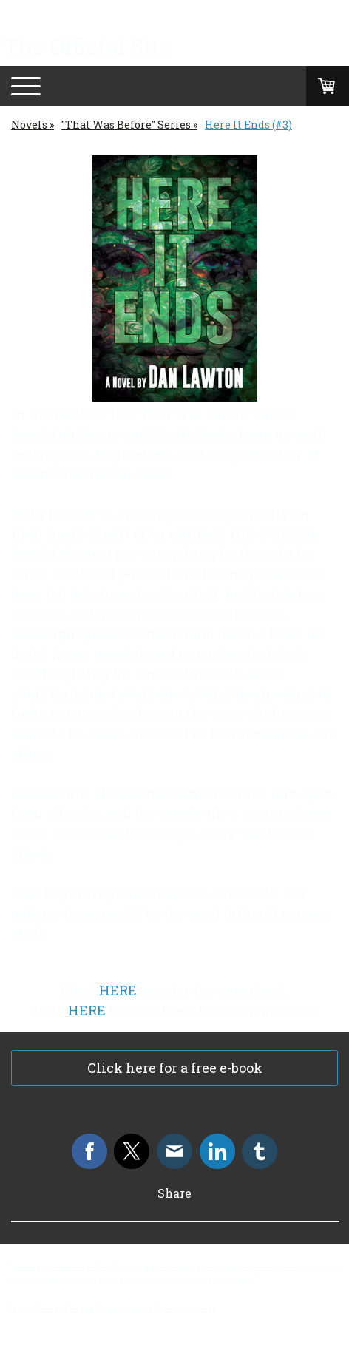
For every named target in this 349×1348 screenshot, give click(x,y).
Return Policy (32, 1309)
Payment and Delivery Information (186, 1280)
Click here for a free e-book (174, 1068)
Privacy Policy (92, 1309)
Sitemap (201, 1309)
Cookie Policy (152, 1309)
